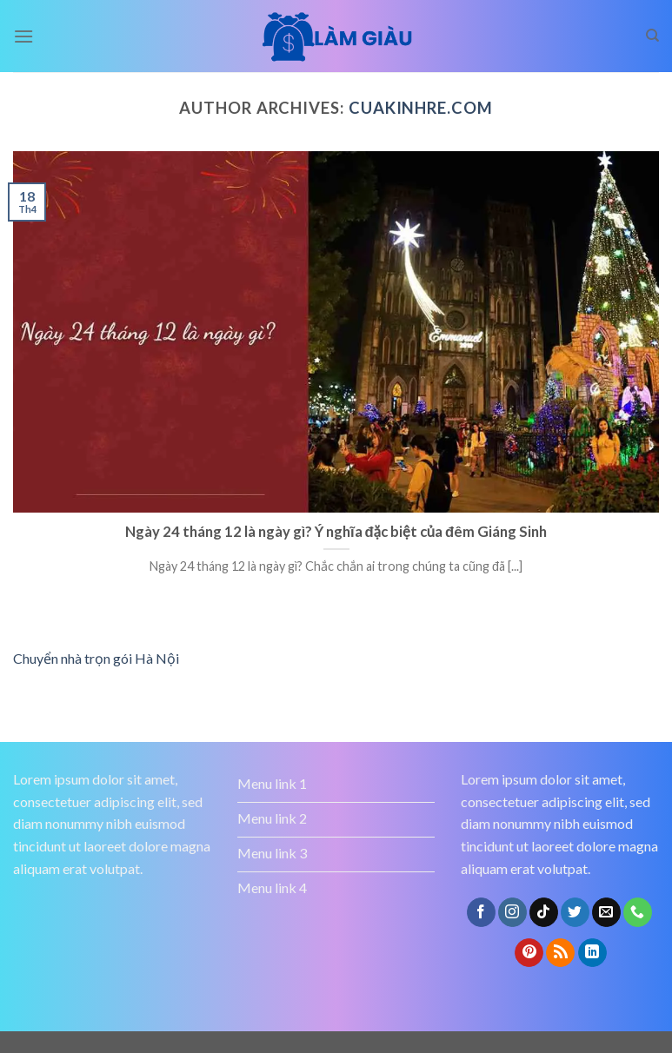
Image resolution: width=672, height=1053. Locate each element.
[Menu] (23, 36)
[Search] (652, 35)
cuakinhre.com (421, 107)
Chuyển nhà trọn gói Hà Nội (96, 658)
